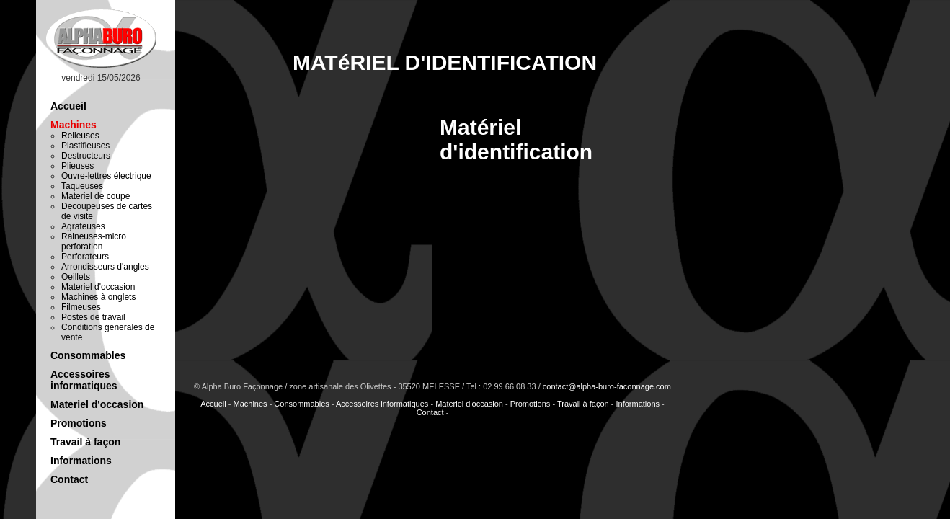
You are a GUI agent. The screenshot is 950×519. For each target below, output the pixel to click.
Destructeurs (85, 156)
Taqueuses (82, 186)
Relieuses (80, 135)
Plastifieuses (85, 146)
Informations (81, 460)
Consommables (87, 355)
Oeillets (75, 277)
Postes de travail (93, 317)
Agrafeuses (83, 226)
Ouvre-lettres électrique (106, 176)
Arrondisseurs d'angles (105, 267)
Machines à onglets (98, 297)
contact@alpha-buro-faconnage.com (607, 386)
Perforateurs (85, 257)
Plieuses (77, 166)
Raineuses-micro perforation (93, 241)
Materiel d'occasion (98, 287)
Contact (69, 479)
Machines (73, 124)
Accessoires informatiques (83, 379)
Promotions (78, 423)
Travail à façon (85, 442)
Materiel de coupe (95, 196)
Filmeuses (81, 307)
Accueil (68, 106)
